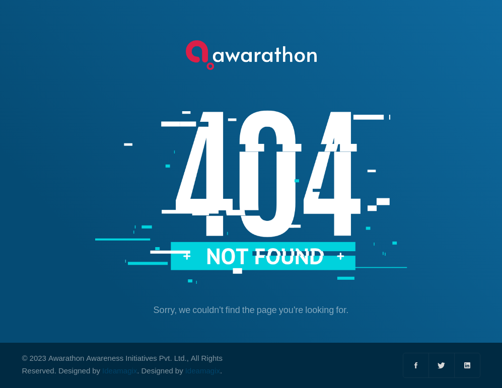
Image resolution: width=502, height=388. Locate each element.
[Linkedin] (467, 365)
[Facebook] (416, 365)
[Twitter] (442, 365)
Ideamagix (119, 371)
